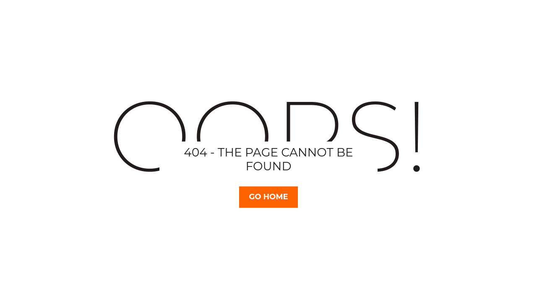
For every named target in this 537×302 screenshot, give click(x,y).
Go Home (268, 196)
